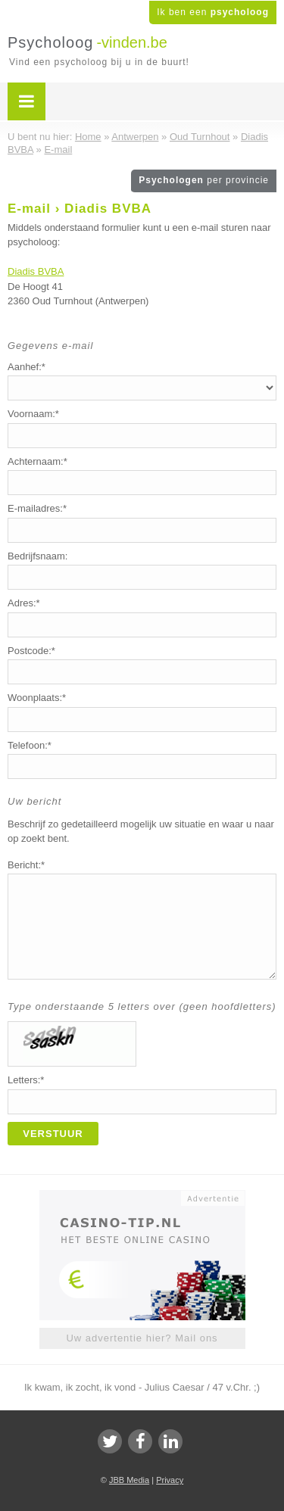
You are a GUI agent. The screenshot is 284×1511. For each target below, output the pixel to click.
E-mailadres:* (37, 508)
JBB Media (129, 1480)
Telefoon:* (29, 745)
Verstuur (53, 1133)
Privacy (169, 1480)
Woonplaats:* (37, 697)
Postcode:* (31, 650)
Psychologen (204, 180)
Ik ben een (213, 12)
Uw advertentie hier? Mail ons (141, 1338)
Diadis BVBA (36, 271)
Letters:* (26, 1080)
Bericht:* (26, 865)
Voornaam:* (33, 413)
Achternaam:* (37, 461)
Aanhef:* (26, 366)
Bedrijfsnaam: (37, 556)
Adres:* (24, 603)
